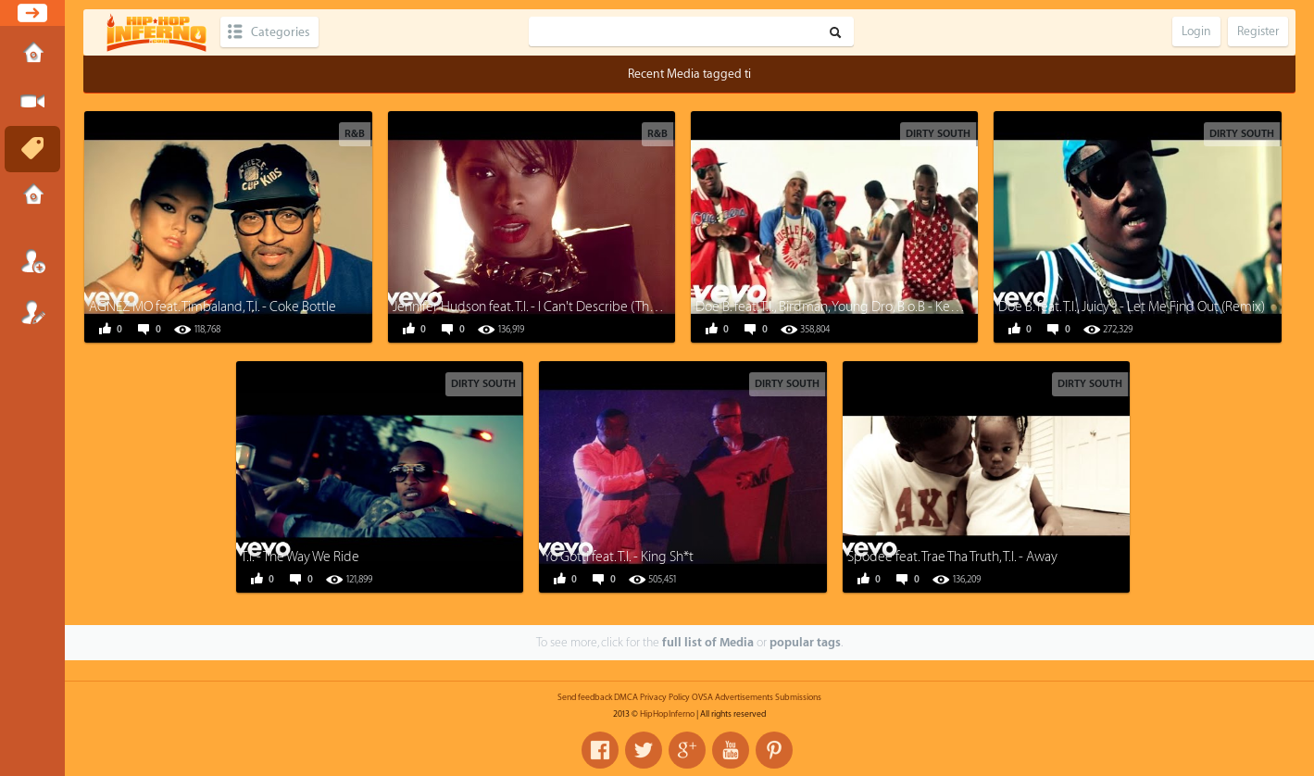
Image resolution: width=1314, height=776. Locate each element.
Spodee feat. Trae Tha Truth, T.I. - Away (952, 557)
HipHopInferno (667, 714)
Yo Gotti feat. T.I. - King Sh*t (619, 557)
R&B (354, 134)
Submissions (32, 196)
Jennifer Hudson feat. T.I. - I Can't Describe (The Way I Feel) (555, 307)
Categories (280, 32)
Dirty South (938, 134)
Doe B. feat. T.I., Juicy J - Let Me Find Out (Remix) (1131, 307)
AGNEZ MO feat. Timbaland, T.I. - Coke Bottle (212, 307)
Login (32, 261)
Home (32, 54)
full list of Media (708, 642)
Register (32, 312)
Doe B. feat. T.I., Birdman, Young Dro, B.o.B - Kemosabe (846, 307)
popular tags (805, 642)
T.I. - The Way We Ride (300, 557)
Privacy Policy (665, 697)
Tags (32, 149)
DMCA (626, 697)
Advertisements (744, 697)
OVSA (702, 697)
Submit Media (32, 102)
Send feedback (584, 697)
